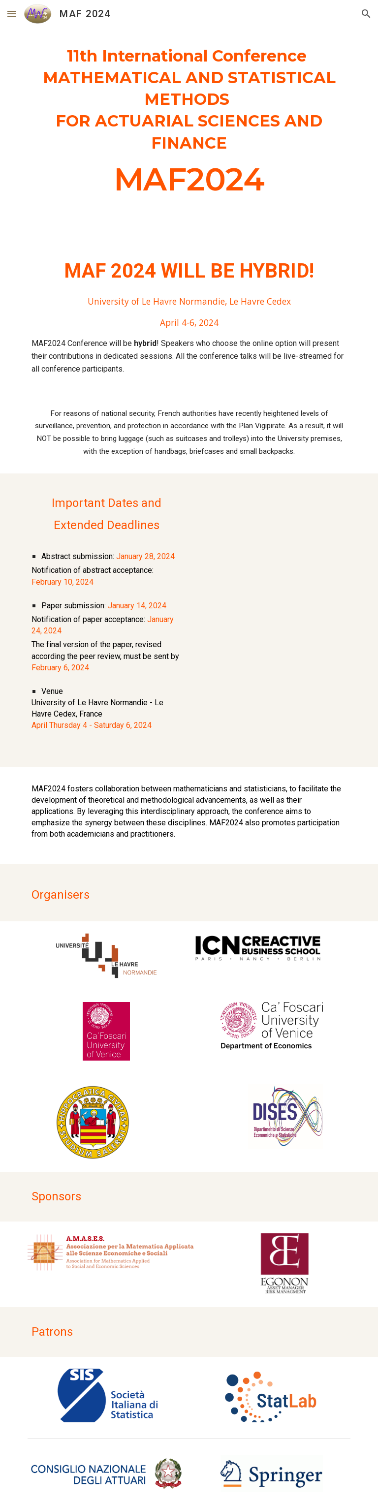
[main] (189, 125)
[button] (12, 13)
